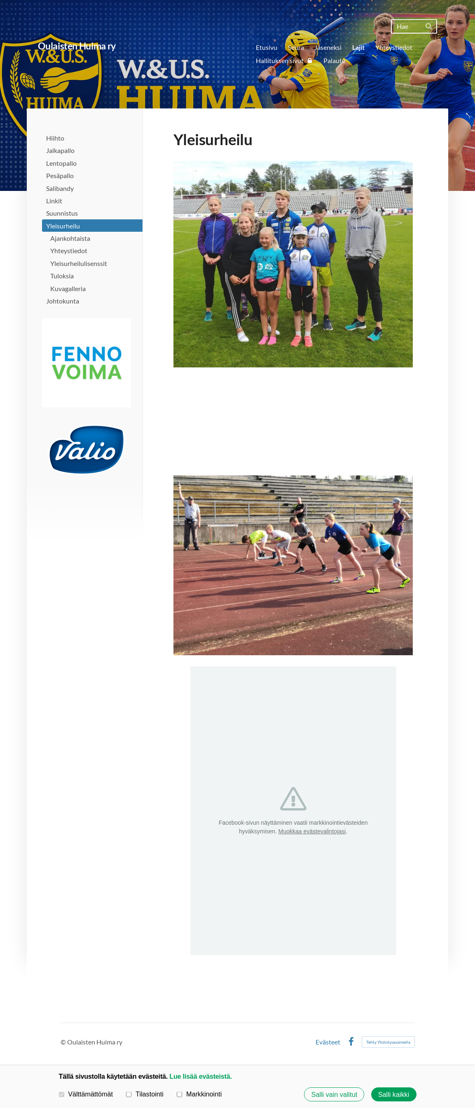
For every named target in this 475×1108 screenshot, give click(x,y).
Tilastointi (144, 1094)
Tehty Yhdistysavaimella (388, 1042)
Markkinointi (199, 1094)
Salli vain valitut (334, 1094)
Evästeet (328, 1042)
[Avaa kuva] (86, 362)
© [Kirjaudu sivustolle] (64, 1042)
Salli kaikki (393, 1094)
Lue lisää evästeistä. (200, 1076)
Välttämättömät (86, 1094)
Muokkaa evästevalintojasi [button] (312, 831)
